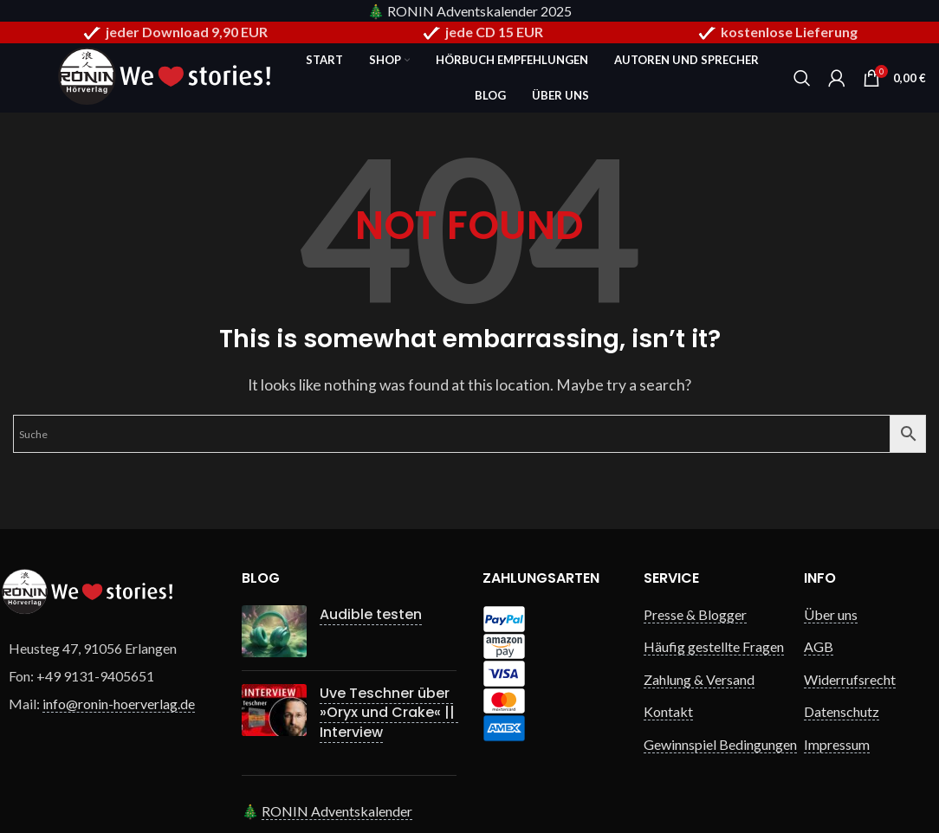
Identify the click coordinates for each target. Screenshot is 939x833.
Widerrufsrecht (850, 679)
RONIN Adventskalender (337, 811)
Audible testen (371, 614)
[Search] (802, 78)
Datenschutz (841, 711)
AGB (818, 646)
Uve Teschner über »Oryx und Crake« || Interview (389, 712)
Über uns (831, 614)
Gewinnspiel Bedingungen (720, 744)
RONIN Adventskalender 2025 (479, 11)
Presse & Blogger (695, 614)
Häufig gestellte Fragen (714, 646)
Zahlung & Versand (699, 679)
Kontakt (668, 711)
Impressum (837, 744)
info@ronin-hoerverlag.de (118, 703)
